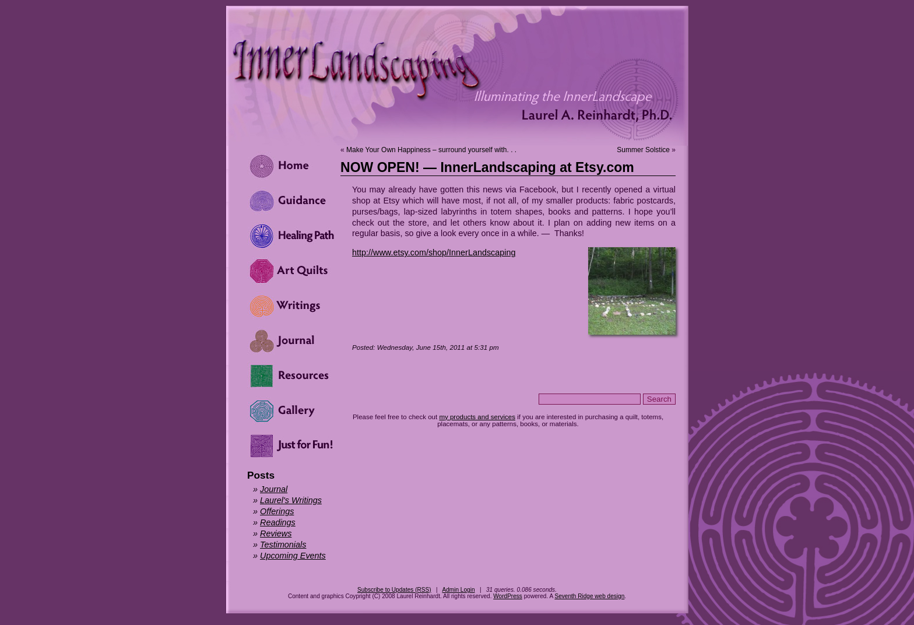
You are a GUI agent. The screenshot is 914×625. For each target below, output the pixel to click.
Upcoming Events (293, 555)
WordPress (507, 596)
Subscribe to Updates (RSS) (394, 590)
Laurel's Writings (291, 500)
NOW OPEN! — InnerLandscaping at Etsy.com (487, 167)
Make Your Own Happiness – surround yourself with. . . (431, 150)
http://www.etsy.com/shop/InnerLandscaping (434, 252)
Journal (273, 489)
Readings (278, 522)
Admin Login (458, 590)
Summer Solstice (643, 150)
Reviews (275, 533)
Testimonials (283, 544)
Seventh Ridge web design (589, 596)
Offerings (277, 511)
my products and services (477, 416)
